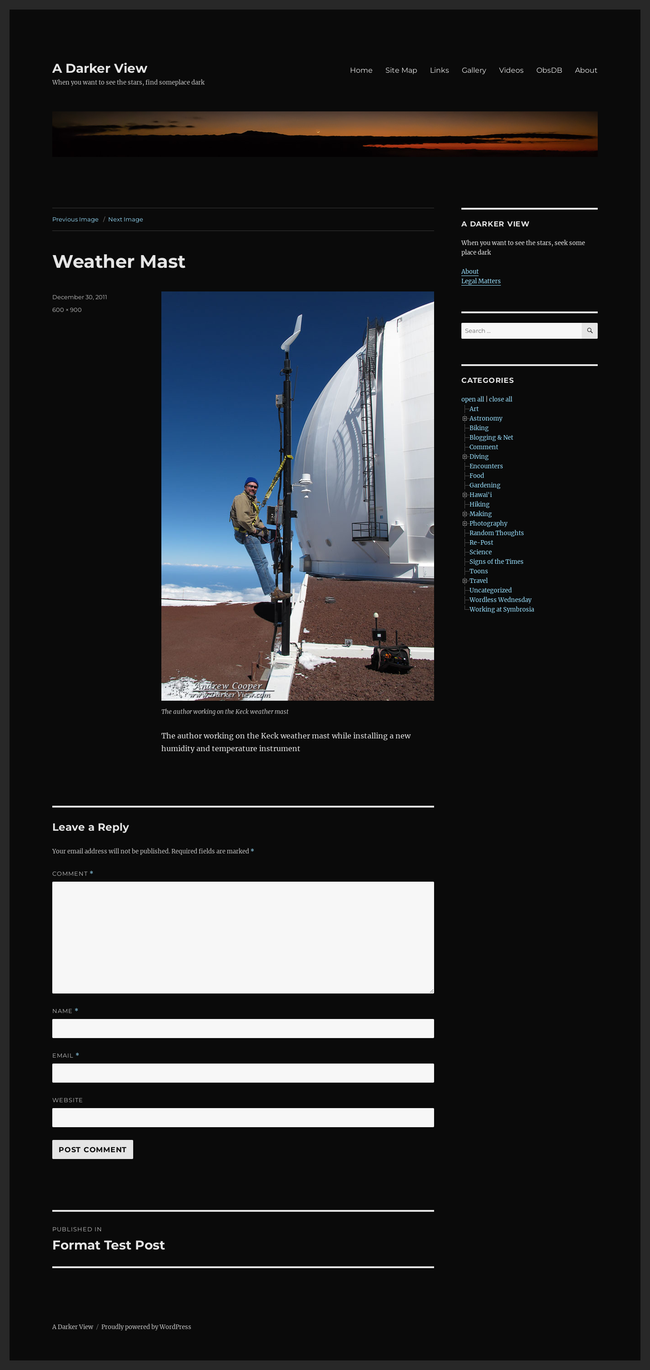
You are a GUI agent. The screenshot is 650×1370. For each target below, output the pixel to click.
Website (67, 1100)
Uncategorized (491, 590)
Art (474, 409)
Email (66, 1055)
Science (481, 552)
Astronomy (486, 418)
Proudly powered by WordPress (146, 1327)
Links (439, 70)
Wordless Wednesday (500, 600)
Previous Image (75, 219)
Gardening (485, 485)
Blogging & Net (491, 438)
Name (65, 1011)
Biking (479, 428)
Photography (488, 523)
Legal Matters (481, 281)
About (586, 70)
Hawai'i (481, 495)
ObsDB (549, 70)
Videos (511, 70)
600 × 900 (67, 309)
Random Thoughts (497, 533)
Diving (479, 457)
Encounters (486, 466)
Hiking (480, 504)
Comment (73, 874)
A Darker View (99, 68)
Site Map (401, 70)
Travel (479, 581)
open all (472, 399)
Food (477, 476)
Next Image (125, 219)
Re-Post (481, 543)
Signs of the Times (497, 562)
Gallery (474, 70)
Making (481, 514)
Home (361, 70)
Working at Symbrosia (502, 609)
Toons (479, 571)
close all (500, 399)
